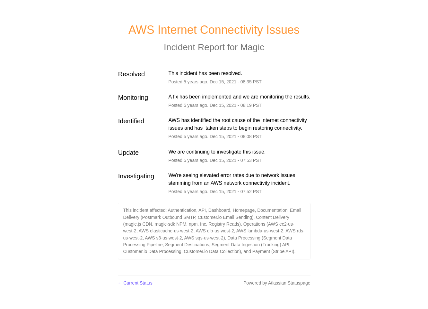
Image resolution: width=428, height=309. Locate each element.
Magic (252, 47)
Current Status (135, 283)
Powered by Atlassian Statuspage (276, 283)
